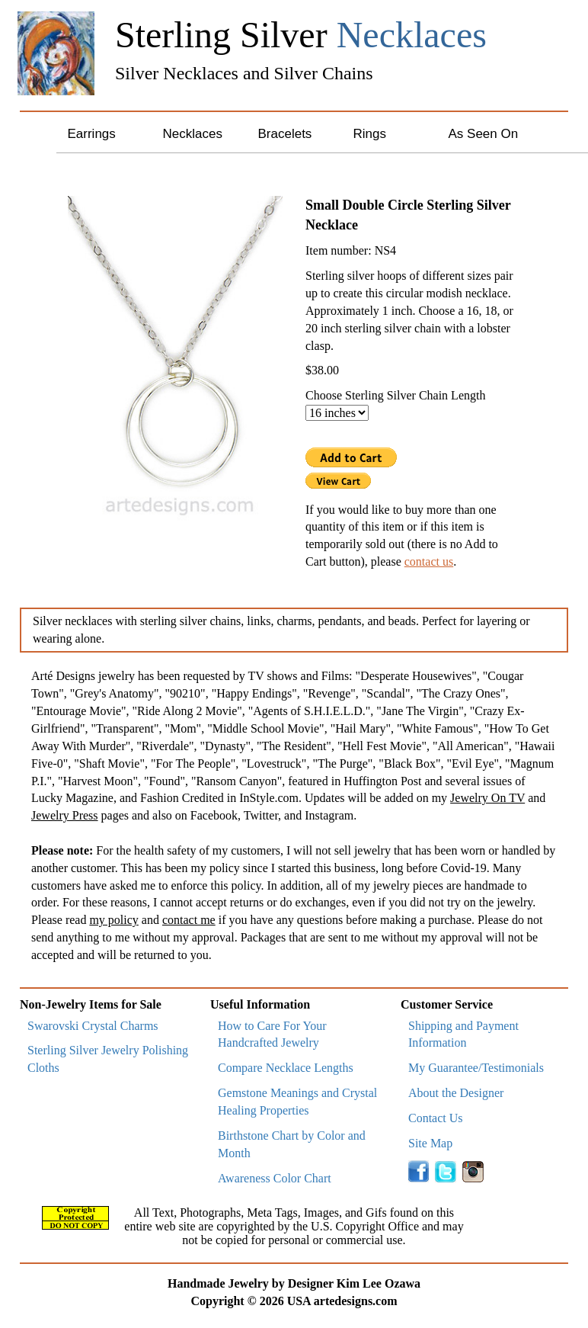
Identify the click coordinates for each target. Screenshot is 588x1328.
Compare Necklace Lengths (285, 1067)
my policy (113, 919)
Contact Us (435, 1117)
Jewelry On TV (487, 797)
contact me (189, 919)
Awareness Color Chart (274, 1178)
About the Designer (455, 1092)
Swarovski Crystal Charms (92, 1025)
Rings (369, 134)
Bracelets (285, 134)
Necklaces (192, 134)
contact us (428, 561)
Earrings (92, 134)
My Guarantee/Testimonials (476, 1067)
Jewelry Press (64, 815)
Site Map (430, 1143)
